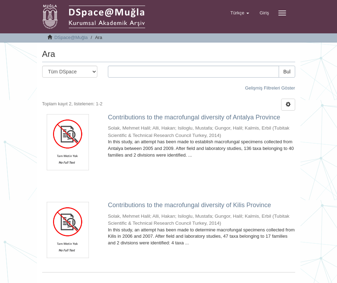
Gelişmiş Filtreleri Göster (270, 88)
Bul (286, 71)
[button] (239, 13)
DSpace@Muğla (71, 37)
